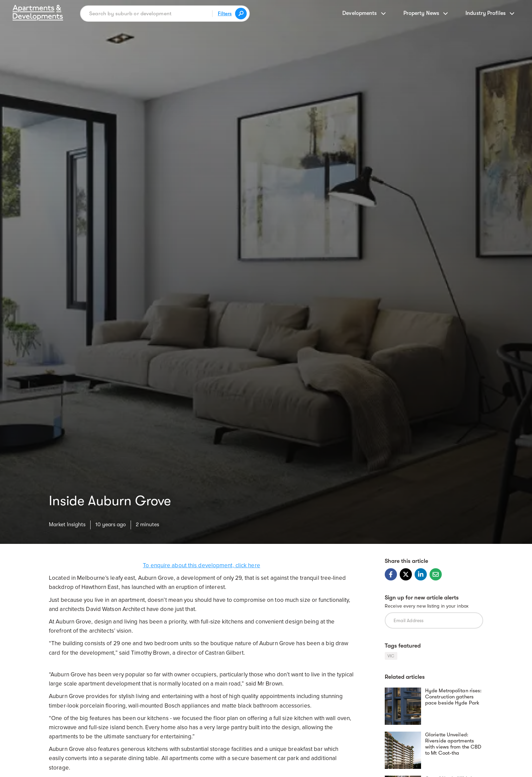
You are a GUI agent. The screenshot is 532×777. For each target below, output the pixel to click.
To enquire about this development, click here (201, 565)
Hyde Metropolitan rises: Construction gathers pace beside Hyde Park (453, 697)
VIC (391, 655)
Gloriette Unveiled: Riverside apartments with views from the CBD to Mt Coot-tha (453, 744)
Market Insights (67, 525)
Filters (225, 14)
